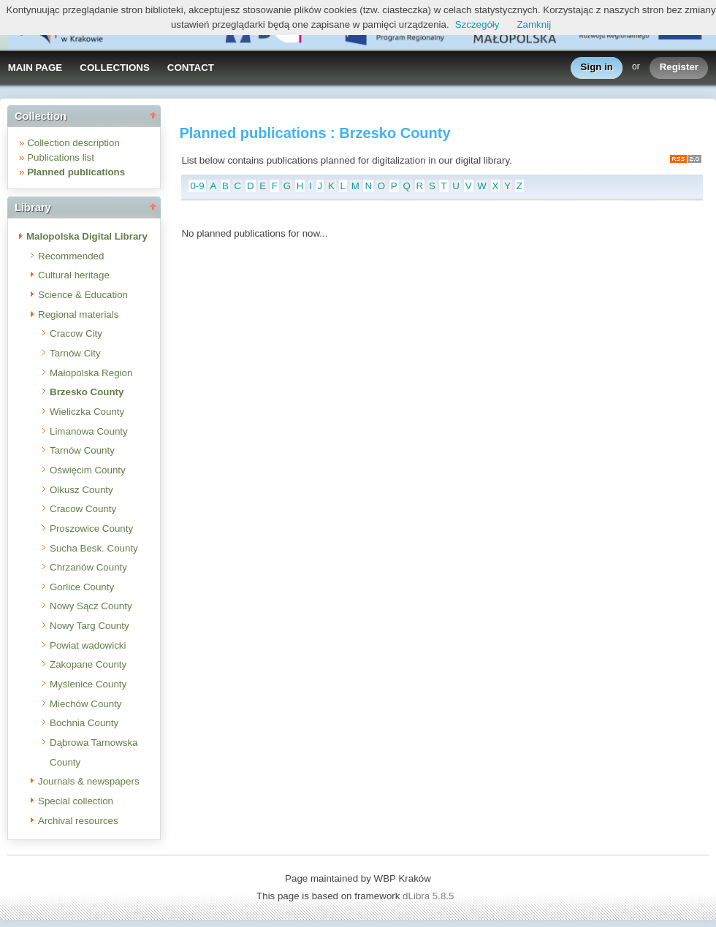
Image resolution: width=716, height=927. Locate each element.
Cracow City (76, 333)
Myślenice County (88, 684)
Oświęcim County (88, 470)
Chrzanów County (88, 567)
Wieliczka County (87, 411)
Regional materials (78, 314)
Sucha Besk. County (94, 548)
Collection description (73, 142)
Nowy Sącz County (91, 605)
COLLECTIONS (115, 67)
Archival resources (78, 820)
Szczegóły (477, 24)
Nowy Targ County (89, 625)
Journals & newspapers (89, 781)
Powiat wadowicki (88, 645)
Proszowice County (91, 528)
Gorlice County (82, 586)
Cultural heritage (74, 275)
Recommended (71, 256)
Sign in (597, 67)
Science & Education (83, 294)
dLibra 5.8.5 (430, 895)
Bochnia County (84, 722)
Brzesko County (86, 391)
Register (679, 67)
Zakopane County (88, 664)
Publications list (60, 157)
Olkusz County (81, 489)
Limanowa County (89, 431)
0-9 (197, 185)
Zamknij (534, 24)
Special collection (75, 801)
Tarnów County (82, 450)
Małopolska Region (91, 372)
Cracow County (83, 508)
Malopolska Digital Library (87, 236)
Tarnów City (75, 353)
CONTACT (190, 67)
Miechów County (86, 703)
